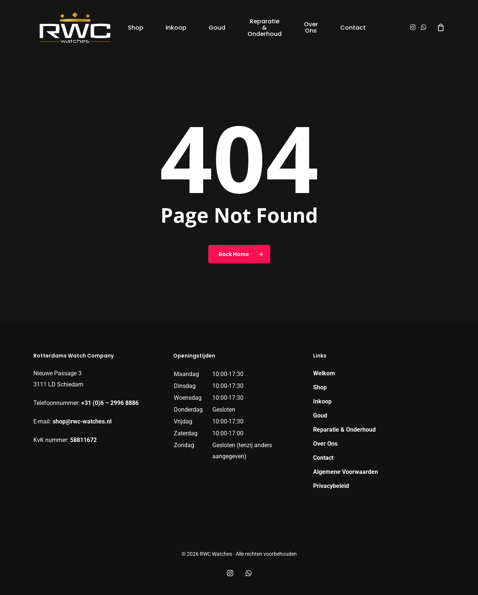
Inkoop (322, 401)
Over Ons (325, 443)
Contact (323, 457)
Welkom (324, 373)
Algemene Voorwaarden (345, 471)
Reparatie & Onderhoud (344, 429)
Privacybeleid (331, 485)
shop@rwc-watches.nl (82, 421)
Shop (320, 387)
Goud (320, 415)
